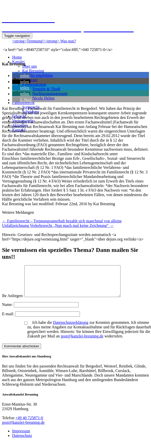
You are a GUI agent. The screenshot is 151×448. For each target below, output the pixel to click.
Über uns (29, 66)
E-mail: (8, 320)
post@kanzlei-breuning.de (82, 342)
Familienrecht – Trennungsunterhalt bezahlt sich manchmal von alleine (62, 221)
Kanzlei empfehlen (37, 75)
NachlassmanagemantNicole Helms (50, 95)
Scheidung (30, 112)
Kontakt (18, 130)
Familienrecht (23, 102)
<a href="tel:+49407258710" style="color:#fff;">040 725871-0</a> (57, 49)
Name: (8, 310)
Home (17, 57)
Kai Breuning (33, 71)
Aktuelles (19, 125)
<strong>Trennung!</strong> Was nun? (44, 41)
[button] (21, 75)
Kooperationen (34, 84)
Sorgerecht (31, 107)
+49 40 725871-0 (29, 424)
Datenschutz (22, 441)
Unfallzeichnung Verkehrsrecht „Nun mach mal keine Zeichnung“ (58, 225)
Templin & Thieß (46, 89)
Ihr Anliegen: (12, 302)
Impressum (21, 437)
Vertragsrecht (23, 121)
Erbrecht (19, 116)
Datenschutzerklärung (70, 328)
